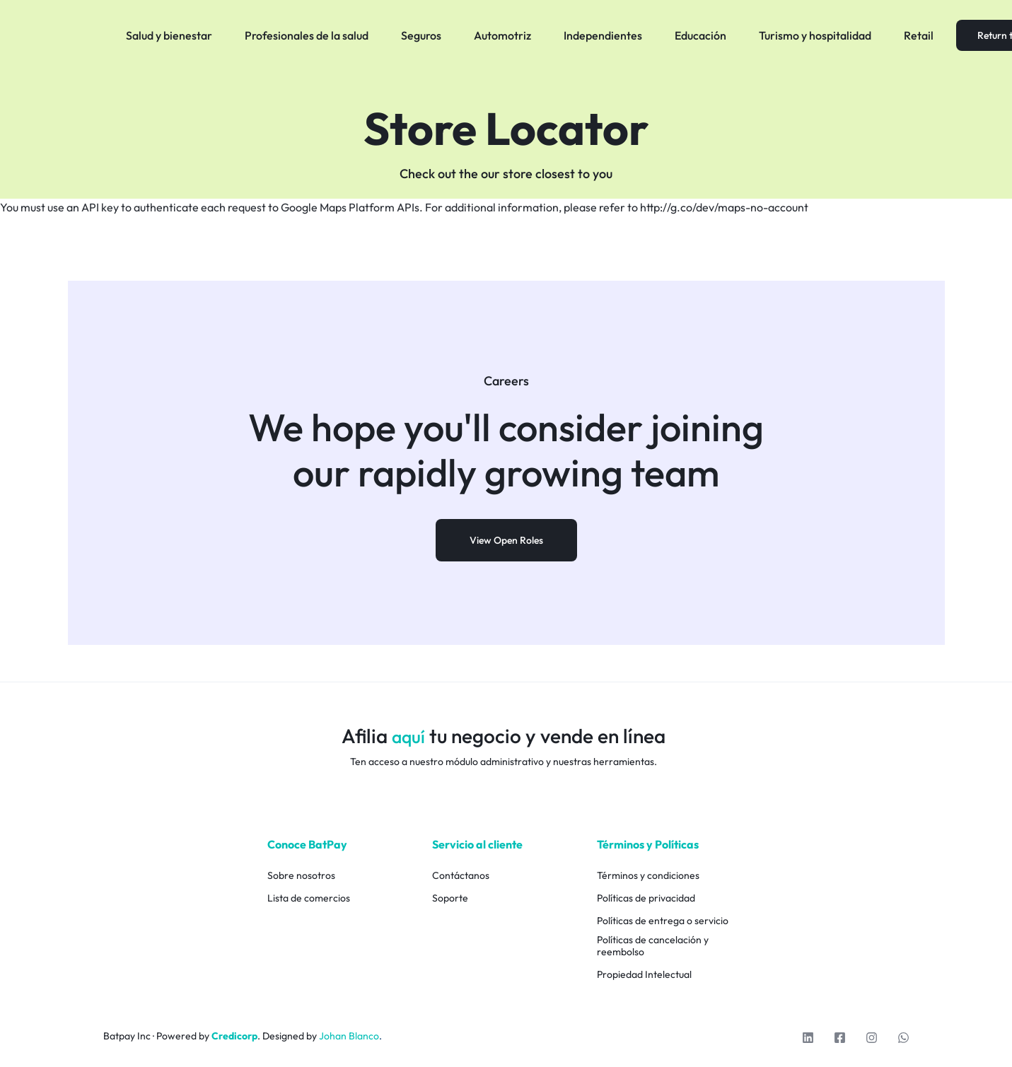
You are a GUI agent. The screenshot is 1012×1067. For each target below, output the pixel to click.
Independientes (603, 35)
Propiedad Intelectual (644, 975)
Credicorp (234, 1036)
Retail (919, 35)
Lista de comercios (308, 898)
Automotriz (502, 35)
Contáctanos (460, 876)
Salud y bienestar (169, 35)
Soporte (450, 898)
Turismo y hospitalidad (815, 35)
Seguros (421, 35)
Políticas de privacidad (646, 898)
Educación (700, 35)
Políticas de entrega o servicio (662, 921)
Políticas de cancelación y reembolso (653, 946)
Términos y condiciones (648, 876)
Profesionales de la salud (306, 35)
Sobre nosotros (301, 876)
